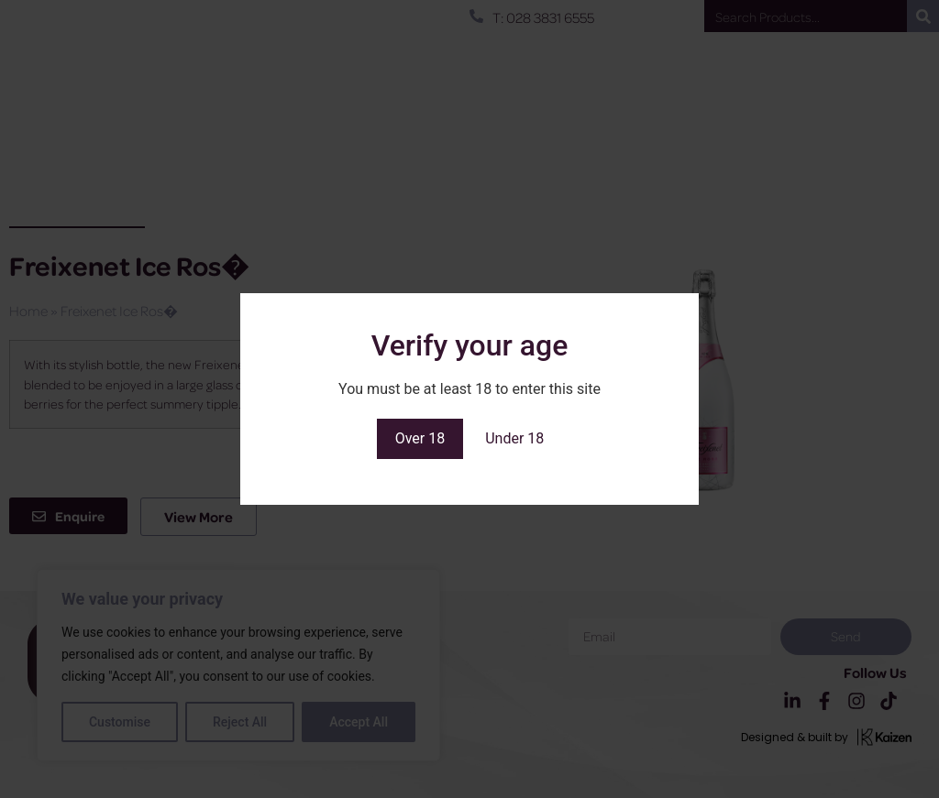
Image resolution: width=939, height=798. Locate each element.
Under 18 (514, 438)
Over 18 (420, 438)
